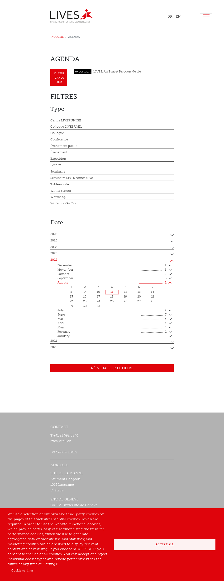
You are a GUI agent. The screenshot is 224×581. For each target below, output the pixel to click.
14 (152, 291)
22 (71, 301)
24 (98, 301)
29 (71, 306)
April (112, 323)
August (112, 283)
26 (125, 301)
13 (139, 291)
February (112, 332)
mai (112, 319)
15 (71, 296)
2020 (53, 347)
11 (111, 291)
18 (112, 296)
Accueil (58, 37)
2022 (53, 259)
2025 (53, 240)
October (112, 274)
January (112, 336)
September (112, 278)
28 (152, 301)
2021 (53, 340)
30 (85, 306)
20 (139, 296)
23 (84, 301)
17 (98, 296)
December (112, 266)
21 (152, 296)
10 (98, 291)
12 (125, 291)
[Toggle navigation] (206, 16)
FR (170, 16)
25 (112, 301)
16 (84, 296)
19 (125, 296)
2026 (53, 234)
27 (139, 301)
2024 (53, 247)
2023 (53, 253)
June (112, 315)
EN (178, 16)
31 (98, 306)
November (112, 270)
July (112, 310)
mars (112, 328)
